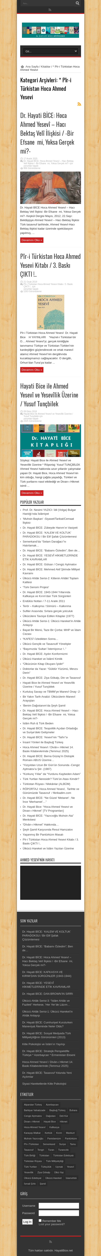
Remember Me (51, 1221)
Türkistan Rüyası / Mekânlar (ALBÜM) (46, 784)
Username (28, 1205)
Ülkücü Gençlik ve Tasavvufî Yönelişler (47, 643)
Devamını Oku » (32, 240)
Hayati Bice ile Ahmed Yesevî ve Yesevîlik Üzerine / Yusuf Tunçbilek (49, 394)
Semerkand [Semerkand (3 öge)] (49, 1144)
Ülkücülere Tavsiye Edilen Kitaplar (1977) (48, 616)
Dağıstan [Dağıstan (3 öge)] (50, 1116)
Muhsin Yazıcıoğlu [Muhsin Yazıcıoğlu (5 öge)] (33, 1138)
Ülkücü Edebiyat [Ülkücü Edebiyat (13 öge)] (32, 1178)
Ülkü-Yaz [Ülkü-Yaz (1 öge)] (59, 1172)
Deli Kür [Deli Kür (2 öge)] (64, 1116)
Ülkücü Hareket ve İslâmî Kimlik (43, 658)
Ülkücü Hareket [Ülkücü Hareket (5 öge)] (53, 1178)
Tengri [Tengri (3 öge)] (41, 1149)
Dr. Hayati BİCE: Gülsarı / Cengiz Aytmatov (50, 564)
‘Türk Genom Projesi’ (36, 587)
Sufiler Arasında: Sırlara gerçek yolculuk (48, 611)
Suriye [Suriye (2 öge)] (62, 1144)
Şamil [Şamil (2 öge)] (43, 1183)
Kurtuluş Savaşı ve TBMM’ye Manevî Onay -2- (52, 691)
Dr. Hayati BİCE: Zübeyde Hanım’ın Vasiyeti (50, 527)
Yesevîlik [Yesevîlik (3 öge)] (28, 1172)
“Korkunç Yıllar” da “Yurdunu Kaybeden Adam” (52, 774)
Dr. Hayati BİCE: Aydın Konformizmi (45, 653)
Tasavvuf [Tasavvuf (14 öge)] (28, 1149)
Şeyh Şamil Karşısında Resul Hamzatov (48, 829)
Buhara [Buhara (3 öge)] (73, 1110)
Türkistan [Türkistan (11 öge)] (44, 1155)
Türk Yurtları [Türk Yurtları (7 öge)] (30, 1166)
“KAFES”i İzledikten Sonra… (40, 638)
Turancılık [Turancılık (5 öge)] (63, 1149)
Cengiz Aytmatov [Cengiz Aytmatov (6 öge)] (33, 1116)
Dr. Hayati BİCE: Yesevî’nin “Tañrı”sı (45, 737)
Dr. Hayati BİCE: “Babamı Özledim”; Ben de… (51, 550)
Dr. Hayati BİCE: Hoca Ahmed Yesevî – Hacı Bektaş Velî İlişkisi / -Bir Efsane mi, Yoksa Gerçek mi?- (47, 133)
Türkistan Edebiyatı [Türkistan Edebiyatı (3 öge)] (63, 1155)
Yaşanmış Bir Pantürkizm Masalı (43, 834)
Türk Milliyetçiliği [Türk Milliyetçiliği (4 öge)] (54, 1161)
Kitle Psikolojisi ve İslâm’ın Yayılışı (43, 1044)
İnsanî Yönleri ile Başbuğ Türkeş (43, 742)
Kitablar (45, 66)
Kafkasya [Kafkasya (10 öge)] (54, 1127)
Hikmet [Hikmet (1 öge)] (63, 1121)
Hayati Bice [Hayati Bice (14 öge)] (50, 1121)
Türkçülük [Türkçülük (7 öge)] (46, 1166)
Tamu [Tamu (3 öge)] (73, 1144)
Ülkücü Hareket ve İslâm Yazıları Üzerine (48, 848)
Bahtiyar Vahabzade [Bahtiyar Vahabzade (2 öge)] (34, 1110)
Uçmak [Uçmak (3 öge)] (59, 1166)
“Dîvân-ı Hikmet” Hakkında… (41, 824)
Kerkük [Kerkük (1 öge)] (48, 1133)
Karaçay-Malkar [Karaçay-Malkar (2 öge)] (32, 1133)
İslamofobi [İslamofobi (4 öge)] (71, 1178)
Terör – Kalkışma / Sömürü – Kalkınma (47, 606)
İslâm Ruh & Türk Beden (38, 723)
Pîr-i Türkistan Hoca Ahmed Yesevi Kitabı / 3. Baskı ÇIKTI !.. (50, 265)
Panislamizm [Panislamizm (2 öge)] (54, 1138)
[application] (50, 883)
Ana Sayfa (32, 66)
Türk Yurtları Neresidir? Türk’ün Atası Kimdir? (51, 779)
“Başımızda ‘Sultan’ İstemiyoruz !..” (44, 648)
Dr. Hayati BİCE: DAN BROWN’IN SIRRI (47, 993)
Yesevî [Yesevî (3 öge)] (70, 1166)
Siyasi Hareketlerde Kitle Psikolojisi (44, 1083)
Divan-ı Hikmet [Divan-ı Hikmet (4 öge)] (32, 1121)
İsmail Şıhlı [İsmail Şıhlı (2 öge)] (30, 1183)
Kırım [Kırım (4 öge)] (59, 1133)
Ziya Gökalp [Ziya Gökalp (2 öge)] (43, 1172)
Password (28, 1213)
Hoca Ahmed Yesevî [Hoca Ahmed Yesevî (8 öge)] (34, 1127)
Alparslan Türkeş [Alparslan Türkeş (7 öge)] (33, 1104)
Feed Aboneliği (79, 104)
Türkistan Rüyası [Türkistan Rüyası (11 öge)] (33, 1161)
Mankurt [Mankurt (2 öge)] (70, 1133)
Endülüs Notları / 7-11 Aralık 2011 (44, 601)
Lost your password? (52, 1224)
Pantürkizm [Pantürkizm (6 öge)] (71, 1138)
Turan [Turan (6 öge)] (51, 1149)
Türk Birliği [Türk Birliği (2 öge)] (29, 1155)
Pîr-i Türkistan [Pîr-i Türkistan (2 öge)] (31, 1144)
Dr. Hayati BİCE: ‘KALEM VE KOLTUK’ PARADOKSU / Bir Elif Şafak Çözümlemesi (46, 935)
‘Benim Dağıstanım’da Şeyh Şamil (44, 705)
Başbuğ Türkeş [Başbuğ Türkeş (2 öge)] (57, 1110)
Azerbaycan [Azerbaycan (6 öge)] (52, 1104)
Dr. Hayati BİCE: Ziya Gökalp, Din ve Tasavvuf (52, 677)
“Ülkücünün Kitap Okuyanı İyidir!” (43, 663)
